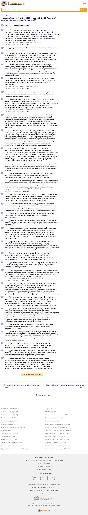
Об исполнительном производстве (55, 418)
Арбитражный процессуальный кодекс (13, 427)
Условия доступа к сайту (44, 493)
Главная (3, 15)
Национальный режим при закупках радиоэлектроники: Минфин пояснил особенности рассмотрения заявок (73, 26)
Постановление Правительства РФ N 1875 (57, 449)
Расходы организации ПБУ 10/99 (55, 436)
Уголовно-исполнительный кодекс (11, 442)
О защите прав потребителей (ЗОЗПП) (56, 415)
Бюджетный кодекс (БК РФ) (9, 424)
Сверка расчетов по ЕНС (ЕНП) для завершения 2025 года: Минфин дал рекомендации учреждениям (73, 44)
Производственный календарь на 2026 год (58, 430)
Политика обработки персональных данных (44, 490)
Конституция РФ (6, 430)
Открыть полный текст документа (32, 374)
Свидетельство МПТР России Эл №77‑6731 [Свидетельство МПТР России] (44, 487)
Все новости (66, 59)
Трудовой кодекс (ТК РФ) (9, 418)
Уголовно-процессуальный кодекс (11, 446)
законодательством (37, 32)
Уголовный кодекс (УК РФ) (9, 421)
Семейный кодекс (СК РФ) (9, 439)
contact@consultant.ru (44, 469)
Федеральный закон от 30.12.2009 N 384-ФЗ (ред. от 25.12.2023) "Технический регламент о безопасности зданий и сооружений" (28, 19)
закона (21, 42)
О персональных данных (52, 421)
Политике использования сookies (50, 505)
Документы (9, 15)
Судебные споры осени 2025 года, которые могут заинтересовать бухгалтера (72, 53)
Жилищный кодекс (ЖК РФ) (9, 412)
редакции (25, 44)
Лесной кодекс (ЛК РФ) (8, 436)
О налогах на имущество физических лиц (57, 424)
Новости (68, 19)
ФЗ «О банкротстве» (51, 412)
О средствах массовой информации (56, 427)
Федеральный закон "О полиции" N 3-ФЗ (57, 433)
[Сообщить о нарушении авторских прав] (44, 498)
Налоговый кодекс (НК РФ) (9, 415)
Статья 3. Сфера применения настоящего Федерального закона (65, 386)
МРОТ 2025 (48, 408)
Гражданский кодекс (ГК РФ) (10, 408)
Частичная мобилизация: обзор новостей (57, 446)
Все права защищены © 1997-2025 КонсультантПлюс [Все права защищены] (44, 485)
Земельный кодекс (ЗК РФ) (9, 433)
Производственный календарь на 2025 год (14, 449)
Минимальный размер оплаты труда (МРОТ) (58, 439)
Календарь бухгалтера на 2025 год (55, 442)
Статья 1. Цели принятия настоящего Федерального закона (21, 386)
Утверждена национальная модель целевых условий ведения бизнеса (73, 35)
